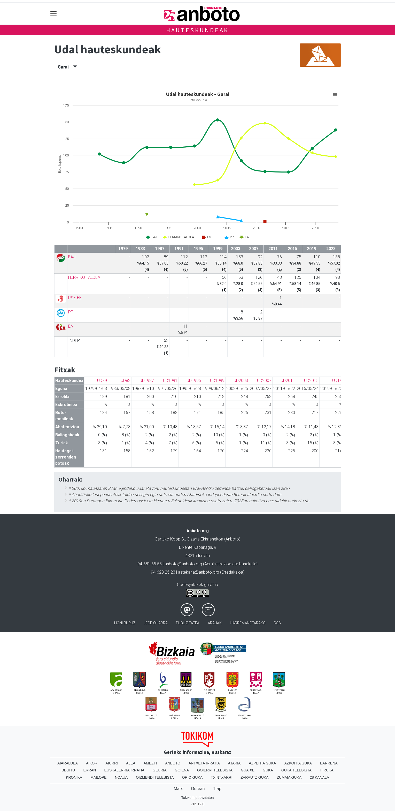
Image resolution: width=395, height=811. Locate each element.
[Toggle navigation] (53, 13)
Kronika (74, 777)
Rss (277, 623)
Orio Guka (192, 777)
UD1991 (170, 380)
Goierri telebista (215, 770)
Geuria (160, 770)
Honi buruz (124, 623)
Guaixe (247, 770)
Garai (67, 67)
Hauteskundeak (197, 30)
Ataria (234, 763)
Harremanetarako (248, 623)
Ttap (217, 788)
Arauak (215, 623)
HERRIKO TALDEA (84, 277)
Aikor (91, 763)
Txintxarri (221, 777)
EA (70, 326)
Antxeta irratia (204, 763)
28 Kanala (319, 777)
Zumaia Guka (289, 777)
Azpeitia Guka (262, 763)
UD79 (102, 380)
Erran (89, 770)
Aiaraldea (67, 763)
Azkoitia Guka (298, 763)
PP (70, 312)
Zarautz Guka (254, 777)
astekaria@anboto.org (198, 572)
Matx (178, 788)
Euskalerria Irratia (124, 770)
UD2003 (241, 380)
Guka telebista (296, 770)
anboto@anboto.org (183, 563)
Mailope (98, 777)
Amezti (150, 763)
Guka (268, 770)
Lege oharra (156, 623)
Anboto (172, 763)
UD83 (125, 380)
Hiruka (327, 770)
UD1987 (147, 380)
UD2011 (288, 380)
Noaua (121, 777)
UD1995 (194, 380)
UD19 (337, 380)
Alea (130, 763)
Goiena (182, 770)
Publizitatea (187, 623)
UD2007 (264, 380)
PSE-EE (75, 297)
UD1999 (217, 380)
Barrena (329, 763)
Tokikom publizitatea (197, 797)
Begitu (68, 770)
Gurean (198, 788)
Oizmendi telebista (155, 777)
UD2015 (311, 380)
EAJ (71, 256)
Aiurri (112, 763)
